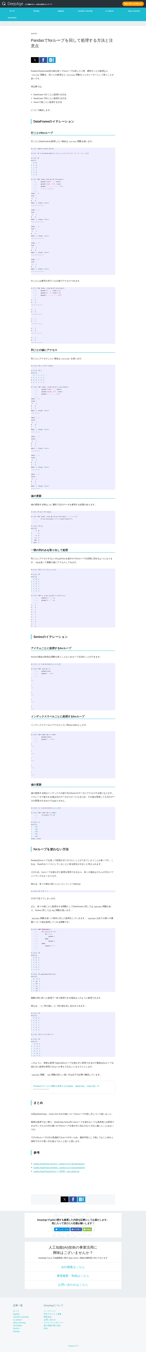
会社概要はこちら (73, 1267)
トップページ (50, 1311)
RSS (46, 1328)
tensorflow (12, 18)
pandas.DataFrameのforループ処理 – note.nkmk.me (56, 1171)
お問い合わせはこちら (73, 1284)
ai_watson (109, 11)
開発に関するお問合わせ (133, 4)
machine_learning (85, 11)
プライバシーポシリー (53, 1323)
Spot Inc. (72, 1345)
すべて (12, 11)
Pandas (16, 1331)
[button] (35, 60)
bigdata (61, 11)
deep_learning (134, 11)
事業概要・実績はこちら (73, 1275)
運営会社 (48, 1317)
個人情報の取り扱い (52, 1325)
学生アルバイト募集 (52, 1314)
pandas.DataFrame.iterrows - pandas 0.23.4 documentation (59, 1164)
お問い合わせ (50, 1320)
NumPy (16, 1328)
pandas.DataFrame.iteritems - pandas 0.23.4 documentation (59, 1167)
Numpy (36, 11)
